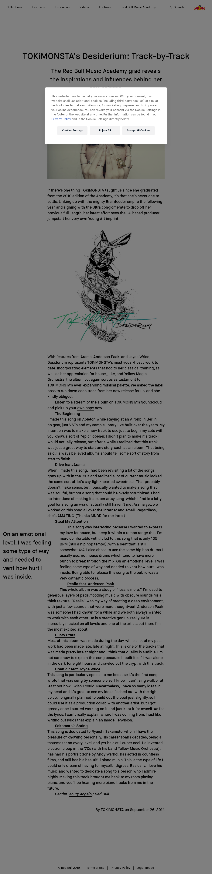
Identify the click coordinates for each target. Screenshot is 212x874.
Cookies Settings (72, 130)
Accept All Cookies (138, 130)
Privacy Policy (61, 119)
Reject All (105, 130)
